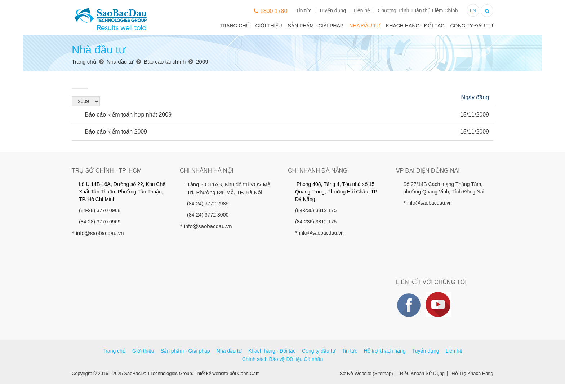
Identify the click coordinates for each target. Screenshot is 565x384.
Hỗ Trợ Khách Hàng (472, 373)
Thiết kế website (211, 373)
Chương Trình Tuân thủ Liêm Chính (418, 10)
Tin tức (304, 10)
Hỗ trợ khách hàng (385, 351)
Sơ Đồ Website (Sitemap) (366, 373)
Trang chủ (234, 26)
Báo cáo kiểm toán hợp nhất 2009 (124, 115)
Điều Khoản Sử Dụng (422, 373)
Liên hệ (361, 10)
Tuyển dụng (332, 10)
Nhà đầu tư (364, 26)
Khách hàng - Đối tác (415, 26)
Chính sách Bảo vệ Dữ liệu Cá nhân (282, 359)
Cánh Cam (248, 373)
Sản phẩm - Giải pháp (316, 26)
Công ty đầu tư (471, 26)
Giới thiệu (268, 26)
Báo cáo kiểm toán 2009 (111, 131)
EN (473, 10)
